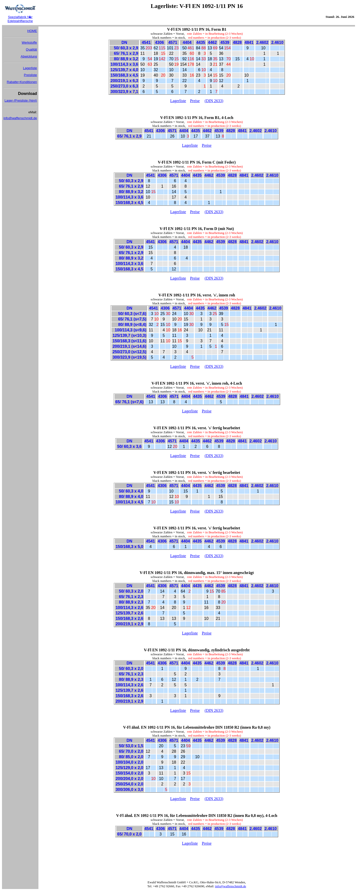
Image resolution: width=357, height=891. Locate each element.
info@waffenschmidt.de (20, 118)
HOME (32, 31)
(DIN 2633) (214, 101)
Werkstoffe (29, 42)
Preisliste (30, 75)
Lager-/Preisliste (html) (20, 100)
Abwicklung (29, 56)
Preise (195, 101)
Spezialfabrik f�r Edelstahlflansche (20, 19)
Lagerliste (30, 68)
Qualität (31, 49)
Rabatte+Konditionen (22, 82)
